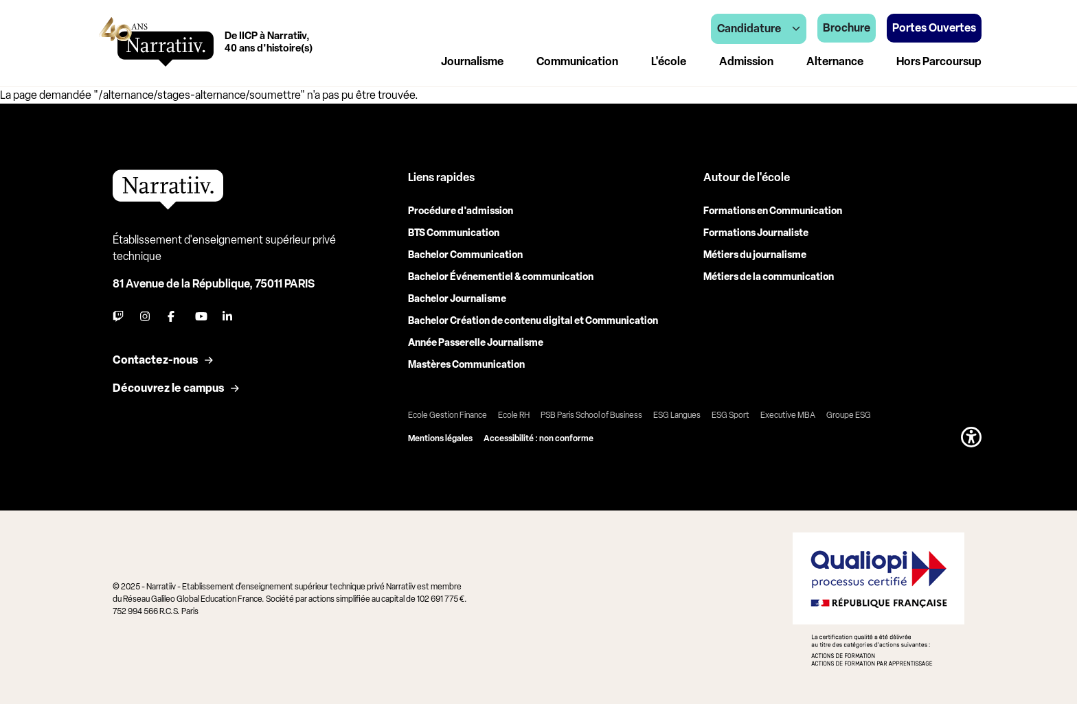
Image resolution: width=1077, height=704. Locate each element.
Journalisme (472, 61)
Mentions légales (440, 438)
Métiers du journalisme (754, 255)
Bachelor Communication (465, 255)
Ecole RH (514, 415)
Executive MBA (787, 415)
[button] (971, 437)
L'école (668, 61)
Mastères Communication (466, 365)
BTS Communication (453, 233)
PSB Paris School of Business (591, 415)
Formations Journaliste (755, 233)
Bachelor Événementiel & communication (500, 277)
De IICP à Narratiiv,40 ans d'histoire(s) (269, 42)
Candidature (758, 28)
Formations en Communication (772, 211)
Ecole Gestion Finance (447, 415)
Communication (577, 61)
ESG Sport (730, 415)
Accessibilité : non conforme (538, 438)
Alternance (834, 61)
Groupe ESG (848, 415)
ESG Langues (677, 415)
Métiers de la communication (768, 277)
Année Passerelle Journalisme (475, 343)
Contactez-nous (155, 359)
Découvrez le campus (168, 388)
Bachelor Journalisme (457, 299)
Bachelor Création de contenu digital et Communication (533, 321)
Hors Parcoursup (939, 61)
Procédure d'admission (460, 211)
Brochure (846, 27)
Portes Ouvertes (934, 27)
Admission (746, 61)
